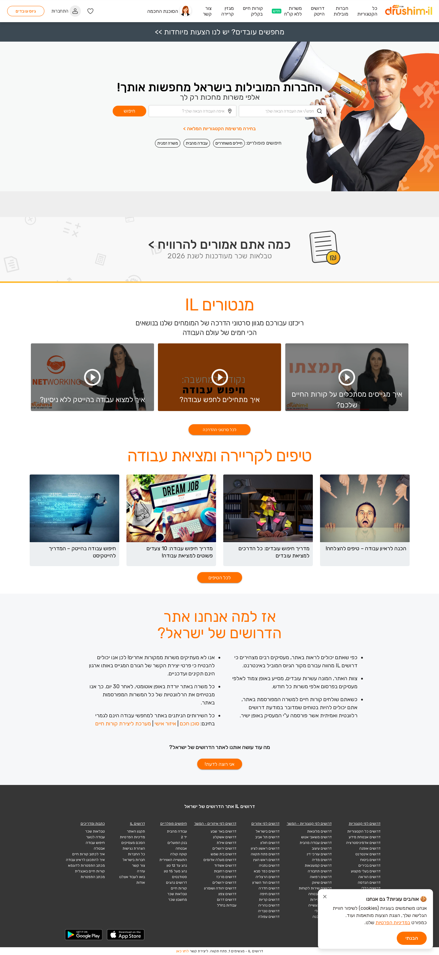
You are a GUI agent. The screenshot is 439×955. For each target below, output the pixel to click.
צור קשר (138, 865)
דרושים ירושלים (224, 848)
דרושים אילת (226, 843)
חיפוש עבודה (95, 843)
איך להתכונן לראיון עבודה (85, 860)
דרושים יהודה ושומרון (220, 888)
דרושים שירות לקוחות (315, 888)
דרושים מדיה (322, 860)
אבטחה (181, 848)
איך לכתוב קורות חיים (88, 854)
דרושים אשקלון (224, 837)
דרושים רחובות (225, 871)
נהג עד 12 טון (177, 865)
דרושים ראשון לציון (265, 848)
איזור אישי (165, 723)
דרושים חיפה (270, 894)
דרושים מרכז (226, 877)
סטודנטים (179, 877)
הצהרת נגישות (134, 848)
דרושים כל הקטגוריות (364, 831)
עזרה (141, 871)
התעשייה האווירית (173, 860)
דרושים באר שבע (223, 831)
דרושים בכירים (369, 865)
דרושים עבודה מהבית (316, 843)
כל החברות (136, 854)
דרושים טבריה (269, 911)
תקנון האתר (136, 831)
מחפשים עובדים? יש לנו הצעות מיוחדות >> (219, 30)
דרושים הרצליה (268, 877)
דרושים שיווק (322, 882)
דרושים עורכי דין (319, 854)
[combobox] (282, 110)
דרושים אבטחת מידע (365, 837)
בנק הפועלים (177, 843)
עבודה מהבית (197, 142)
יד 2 (184, 837)
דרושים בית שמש (223, 854)
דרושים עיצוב (322, 848)
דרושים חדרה (269, 888)
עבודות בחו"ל (226, 905)
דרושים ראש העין (266, 860)
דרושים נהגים (176, 882)
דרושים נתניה (269, 865)
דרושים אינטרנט (368, 854)
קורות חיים (179, 888)
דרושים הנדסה (369, 882)
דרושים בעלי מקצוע (366, 871)
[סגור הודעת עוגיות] (325, 897)
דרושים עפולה (269, 917)
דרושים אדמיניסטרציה (363, 843)
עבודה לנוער (95, 837)
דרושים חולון (270, 843)
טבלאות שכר (177, 894)
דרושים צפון (227, 894)
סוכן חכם (189, 723)
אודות (140, 882)
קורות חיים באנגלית (90, 871)
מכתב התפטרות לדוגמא (86, 865)
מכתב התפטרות (93, 877)
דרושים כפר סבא (267, 871)
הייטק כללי (323, 911)
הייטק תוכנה (322, 917)
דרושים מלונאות (319, 831)
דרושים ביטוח (370, 860)
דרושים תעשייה (320, 905)
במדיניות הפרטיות (392, 922)
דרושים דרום (226, 900)
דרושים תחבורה (320, 871)
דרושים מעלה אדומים (219, 860)
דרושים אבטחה (320, 894)
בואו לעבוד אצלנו (132, 877)
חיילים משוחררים (228, 142)
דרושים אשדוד (225, 865)
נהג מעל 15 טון (175, 871)
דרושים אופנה (370, 848)
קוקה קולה (178, 854)
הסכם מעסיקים (133, 843)
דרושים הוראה (369, 877)
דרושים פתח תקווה (265, 854)
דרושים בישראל (268, 831)
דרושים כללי (371, 888)
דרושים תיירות (321, 900)
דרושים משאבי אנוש (316, 837)
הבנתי (411, 938)
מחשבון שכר (177, 900)
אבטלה (99, 848)
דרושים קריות (269, 900)
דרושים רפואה (321, 877)
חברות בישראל (134, 860)
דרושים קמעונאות (318, 865)
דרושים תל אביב (267, 837)
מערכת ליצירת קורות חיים (123, 723)
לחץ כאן (182, 951)
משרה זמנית (167, 142)
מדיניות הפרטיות (132, 837)
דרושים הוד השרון (266, 882)
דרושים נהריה (269, 905)
